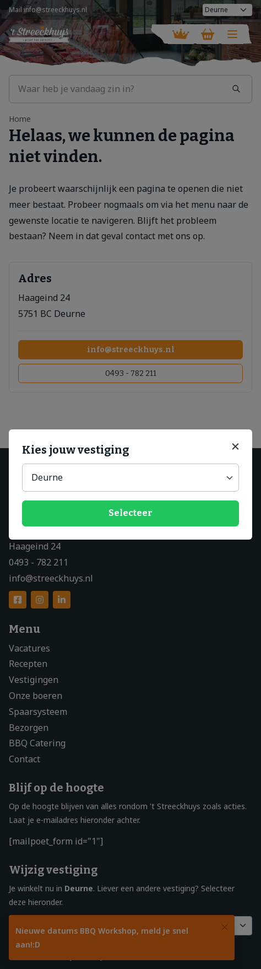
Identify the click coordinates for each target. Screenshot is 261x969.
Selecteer (130, 513)
